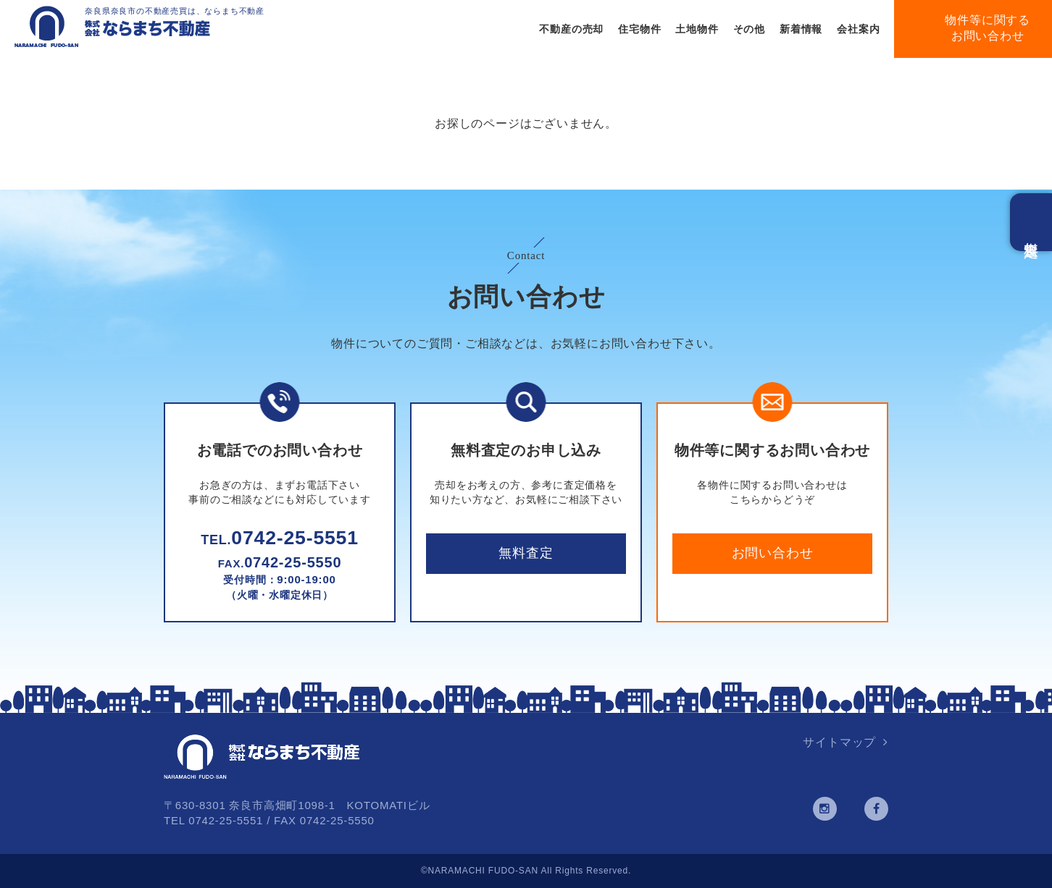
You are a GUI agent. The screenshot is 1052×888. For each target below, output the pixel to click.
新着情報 (801, 29)
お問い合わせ (773, 553)
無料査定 (525, 553)
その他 (749, 29)
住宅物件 (639, 29)
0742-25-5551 (280, 538)
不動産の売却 (571, 29)
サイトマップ (839, 742)
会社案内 (858, 29)
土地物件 (696, 29)
